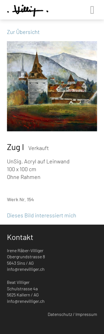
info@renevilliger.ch (26, 269)
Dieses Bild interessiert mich (41, 215)
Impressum (86, 314)
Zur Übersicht (23, 31)
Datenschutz (60, 314)
